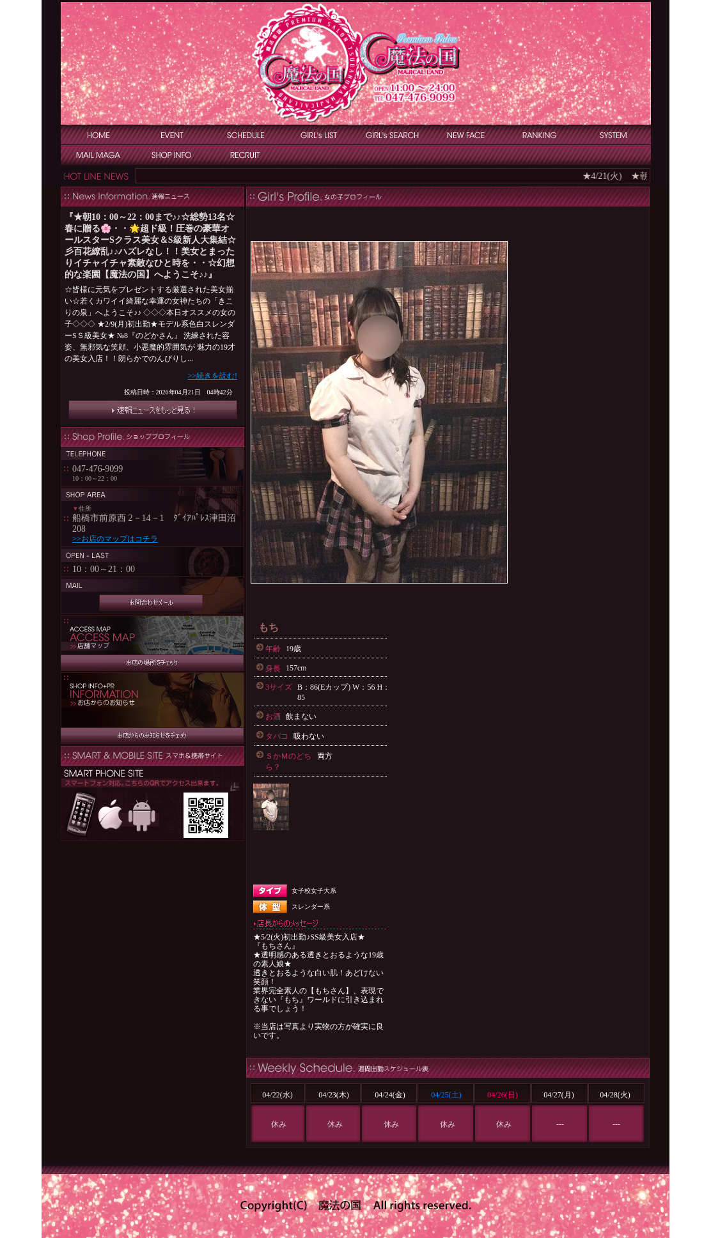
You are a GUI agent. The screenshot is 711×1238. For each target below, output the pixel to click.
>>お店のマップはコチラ (115, 538)
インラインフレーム (152, 317)
